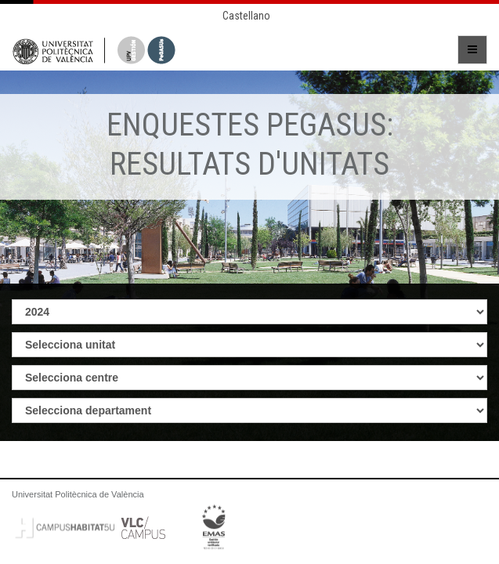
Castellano (246, 15)
